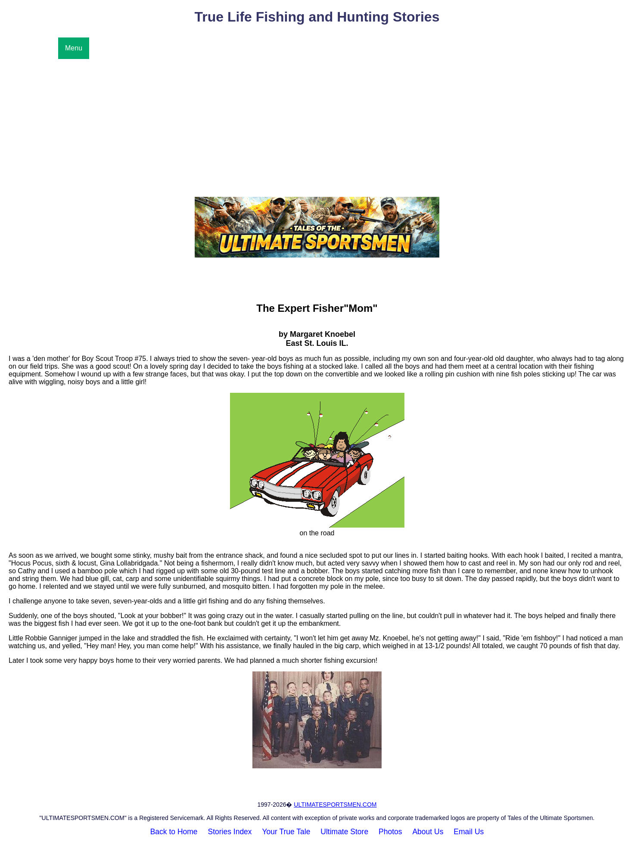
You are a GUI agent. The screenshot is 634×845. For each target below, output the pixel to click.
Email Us (469, 831)
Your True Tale (286, 831)
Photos (390, 831)
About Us (427, 831)
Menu (73, 48)
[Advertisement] (317, 123)
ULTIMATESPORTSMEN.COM (335, 804)
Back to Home (174, 831)
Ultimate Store (344, 831)
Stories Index (230, 831)
